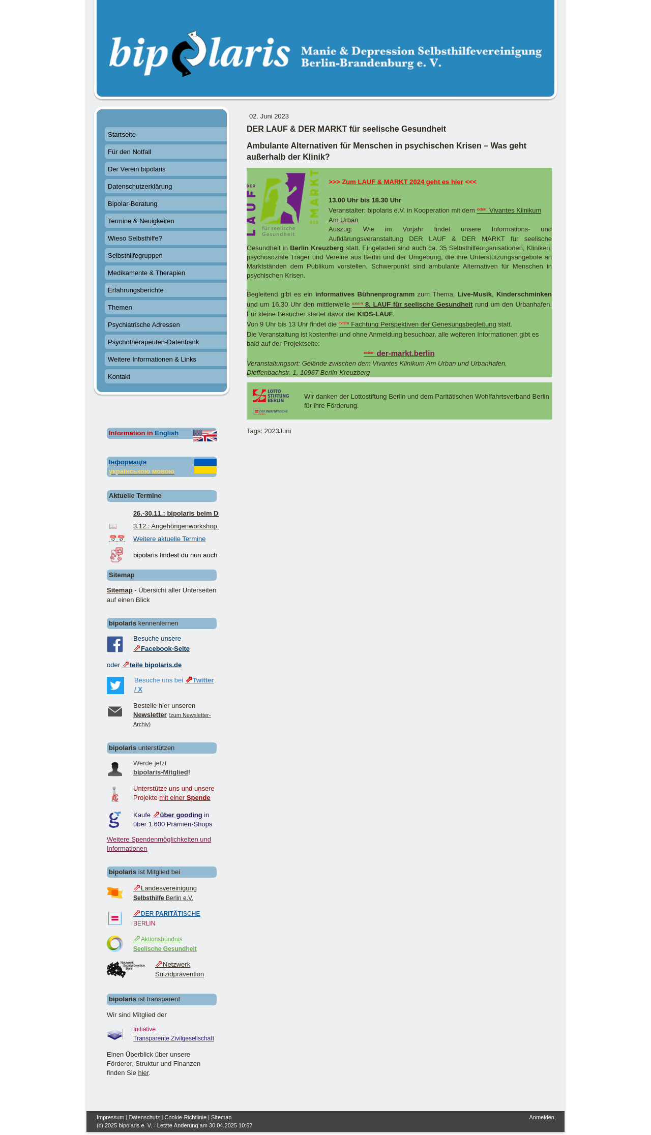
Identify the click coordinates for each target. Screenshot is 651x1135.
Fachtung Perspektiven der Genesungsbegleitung (417, 324)
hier (143, 1073)
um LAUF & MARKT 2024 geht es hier (404, 182)
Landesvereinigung (165, 888)
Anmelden (541, 1117)
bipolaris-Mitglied (160, 772)
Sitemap (120, 590)
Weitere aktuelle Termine (169, 539)
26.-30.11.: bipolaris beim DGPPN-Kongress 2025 (209, 513)
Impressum (110, 1117)
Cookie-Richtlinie (186, 1117)
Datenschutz (144, 1117)
